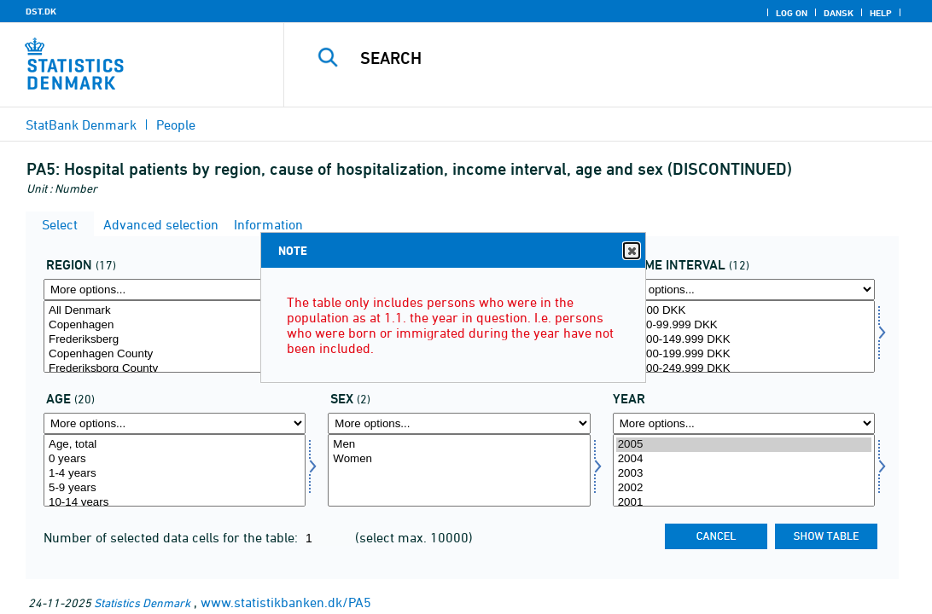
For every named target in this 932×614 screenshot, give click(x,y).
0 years (174, 459)
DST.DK (41, 11)
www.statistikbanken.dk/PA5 (286, 602)
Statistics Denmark (142, 602)
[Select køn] (459, 470)
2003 (743, 473)
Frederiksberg (174, 340)
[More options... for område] (175, 289)
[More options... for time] (744, 423)
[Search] (609, 58)
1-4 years (174, 473)
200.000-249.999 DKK (743, 369)
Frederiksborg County (174, 369)
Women (458, 459)
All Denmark (174, 311)
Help (881, 13)
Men (458, 444)
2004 (743, 459)
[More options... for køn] (459, 423)
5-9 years (174, 488)
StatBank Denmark (81, 124)
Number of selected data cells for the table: (172, 537)
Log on (791, 13)
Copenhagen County (174, 354)
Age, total (174, 444)
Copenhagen (174, 325)
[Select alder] (175, 470)
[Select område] (175, 336)
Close (630, 251)
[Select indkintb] (744, 336)
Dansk (838, 13)
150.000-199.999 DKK (743, 354)
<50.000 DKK (743, 311)
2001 (743, 502)
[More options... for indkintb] (744, 289)
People (175, 124)
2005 (743, 444)
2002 (743, 488)
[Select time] (744, 470)
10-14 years (174, 502)
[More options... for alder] (175, 423)
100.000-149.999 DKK (743, 340)
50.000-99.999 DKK (743, 325)
